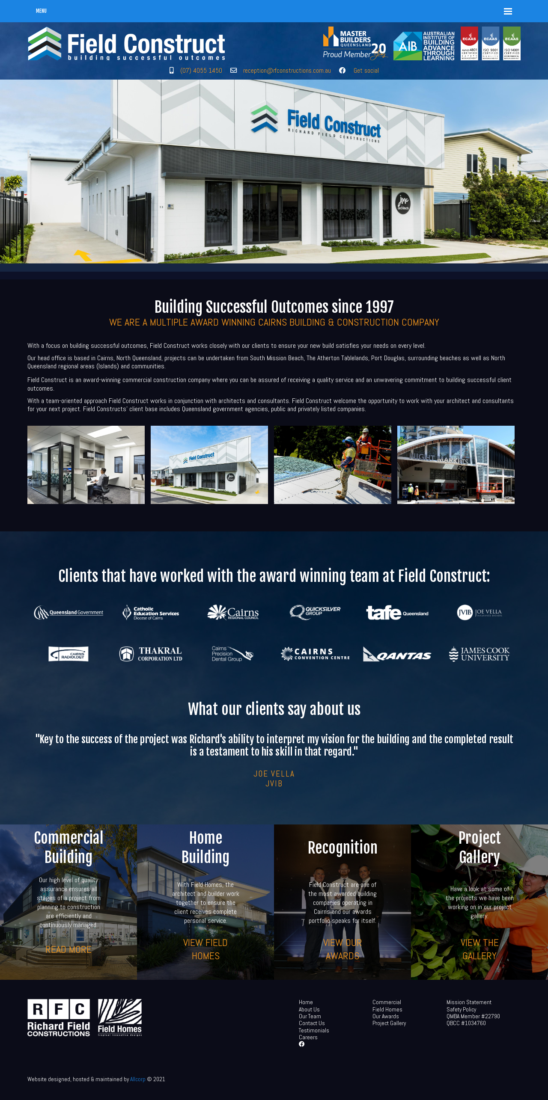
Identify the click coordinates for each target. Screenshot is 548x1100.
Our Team (310, 1016)
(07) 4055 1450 (201, 70)
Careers (308, 1037)
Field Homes (387, 1009)
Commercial (386, 1002)
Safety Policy (461, 1009)
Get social (366, 70)
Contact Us (312, 1023)
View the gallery (480, 949)
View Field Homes (205, 949)
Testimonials (314, 1030)
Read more (68, 948)
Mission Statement (469, 1002)
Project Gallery (389, 1023)
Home (306, 1002)
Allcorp (138, 1079)
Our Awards (385, 1016)
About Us (309, 1009)
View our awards (342, 949)
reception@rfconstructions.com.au (287, 70)
